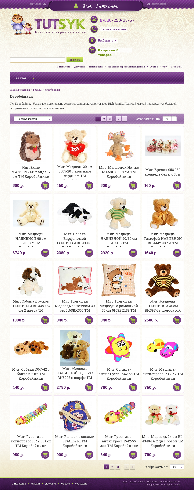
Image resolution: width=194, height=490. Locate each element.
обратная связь (159, 4)
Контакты (176, 66)
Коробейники (52, 89)
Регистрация (106, 5)
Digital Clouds (172, 484)
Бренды (37, 89)
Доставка (79, 66)
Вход (87, 5)
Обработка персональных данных (126, 66)
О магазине (63, 66)
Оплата (65, 483)
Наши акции (96, 66)
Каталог (35, 483)
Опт (164, 66)
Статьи (154, 66)
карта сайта (35, 4)
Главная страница (20, 89)
